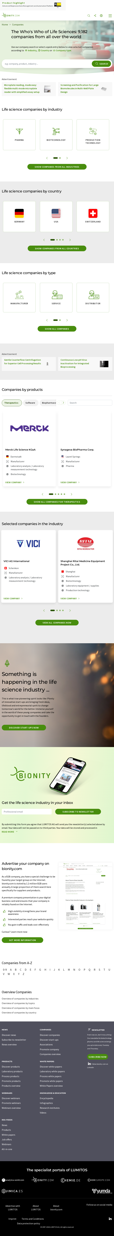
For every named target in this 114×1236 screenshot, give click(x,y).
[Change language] (101, 16)
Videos (43, 1112)
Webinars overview (11, 1107)
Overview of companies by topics (18, 1003)
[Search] (89, 16)
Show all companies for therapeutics (57, 501)
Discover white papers (51, 1066)
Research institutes (50, 1107)
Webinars (6, 1144)
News (4, 1125)
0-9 (5, 969)
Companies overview (50, 1054)
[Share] (95, 16)
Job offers (7, 1139)
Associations (46, 1044)
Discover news (9, 1034)
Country (45, 50)
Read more (10, 831)
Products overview (11, 1085)
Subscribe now (97, 1056)
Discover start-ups (49, 1039)
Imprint (12, 1218)
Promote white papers (51, 1080)
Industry (32, 50)
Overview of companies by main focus (21, 1007)
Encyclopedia (46, 1098)
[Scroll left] (59, 403)
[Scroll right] (63, 403)
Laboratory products (12, 1071)
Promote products (11, 1080)
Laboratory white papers (52, 1071)
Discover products (11, 1066)
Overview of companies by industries (20, 998)
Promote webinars (11, 1102)
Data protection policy (28, 1223)
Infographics (46, 1102)
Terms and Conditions (33, 1218)
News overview (9, 1044)
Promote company (49, 1049)
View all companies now (57, 622)
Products (6, 1129)
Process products (10, 1076)
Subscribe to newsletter (78, 811)
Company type (63, 50)
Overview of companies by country (19, 1012)
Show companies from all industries (57, 166)
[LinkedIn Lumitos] (110, 1218)
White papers (8, 1134)
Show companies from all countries (57, 248)
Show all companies (57, 328)
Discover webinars (11, 1098)
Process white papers (50, 1076)
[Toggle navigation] (110, 16)
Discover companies (50, 1034)
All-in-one (7, 1149)
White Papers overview (51, 1085)
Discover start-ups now (24, 727)
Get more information (22, 940)
